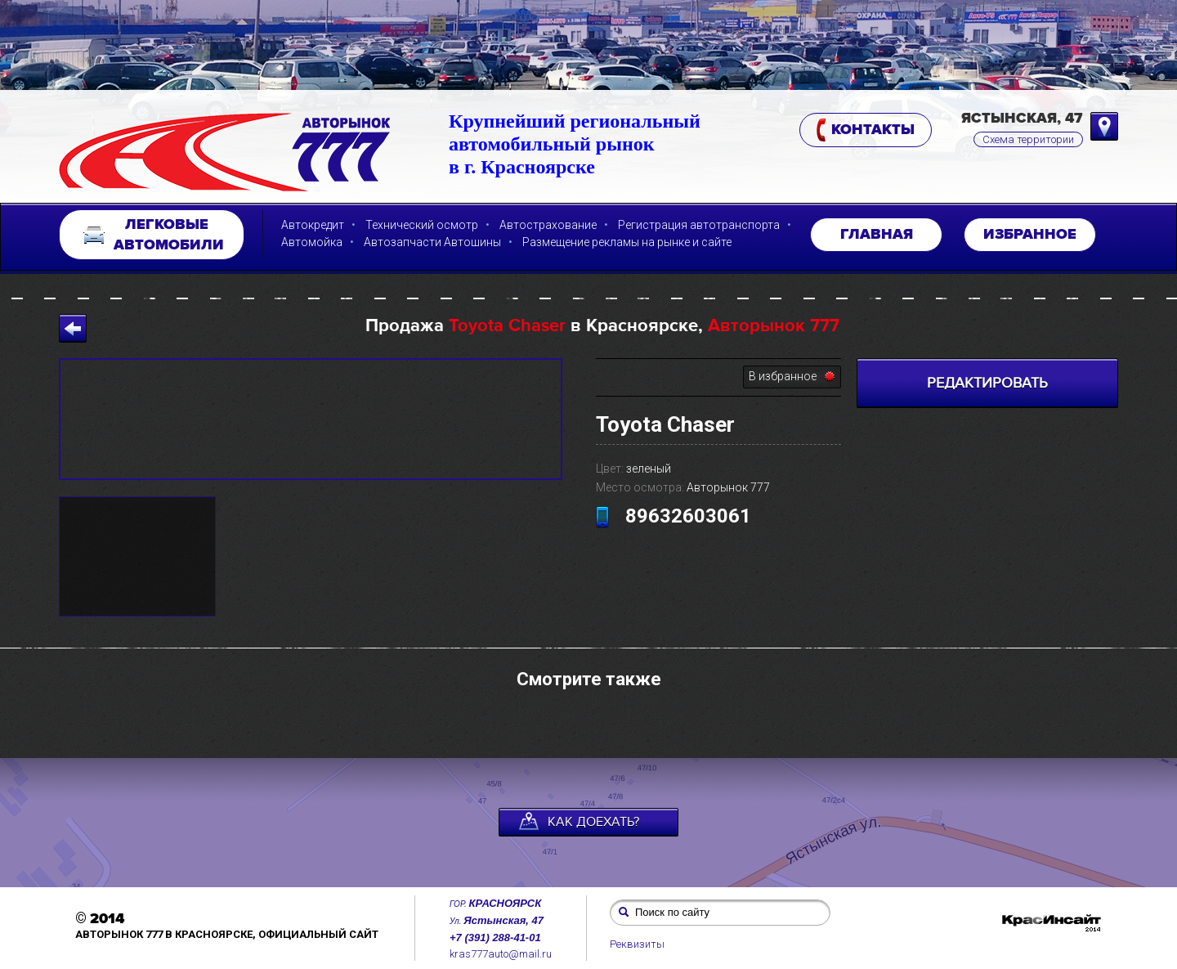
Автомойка (311, 242)
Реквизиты (637, 944)
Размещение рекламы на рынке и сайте (627, 242)
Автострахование (548, 224)
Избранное (1029, 235)
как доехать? (579, 821)
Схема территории (1028, 139)
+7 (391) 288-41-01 (495, 937)
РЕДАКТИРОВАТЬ (987, 383)
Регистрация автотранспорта (699, 224)
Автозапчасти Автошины (432, 242)
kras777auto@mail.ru (501, 954)
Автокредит (312, 224)
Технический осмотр (421, 224)
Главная (876, 235)
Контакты (866, 130)
